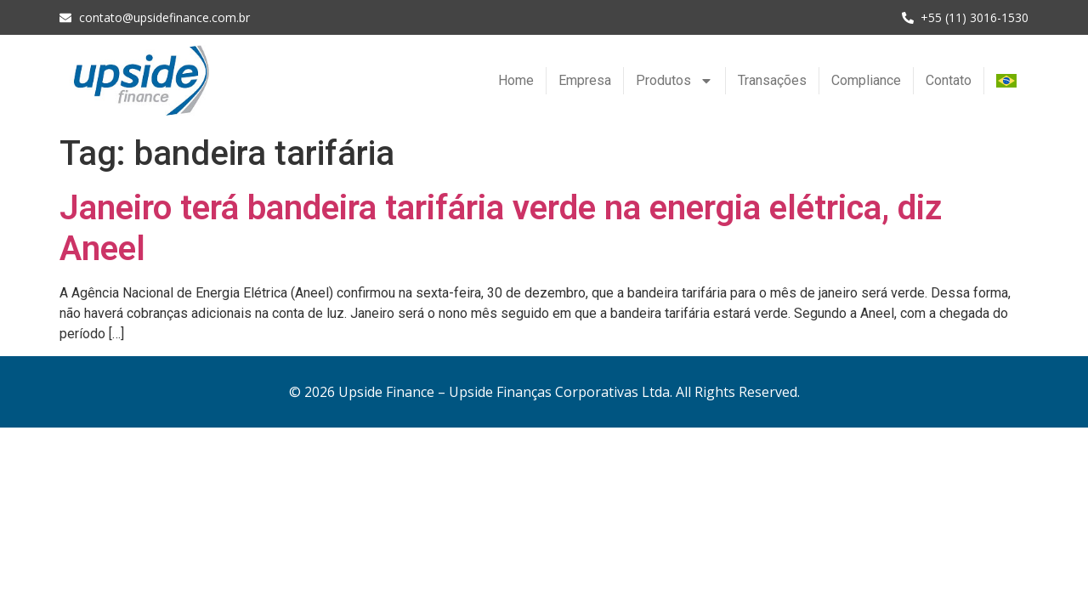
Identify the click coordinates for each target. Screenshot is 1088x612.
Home (516, 80)
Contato (949, 80)
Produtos (674, 80)
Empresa (584, 80)
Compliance (866, 80)
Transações (772, 80)
